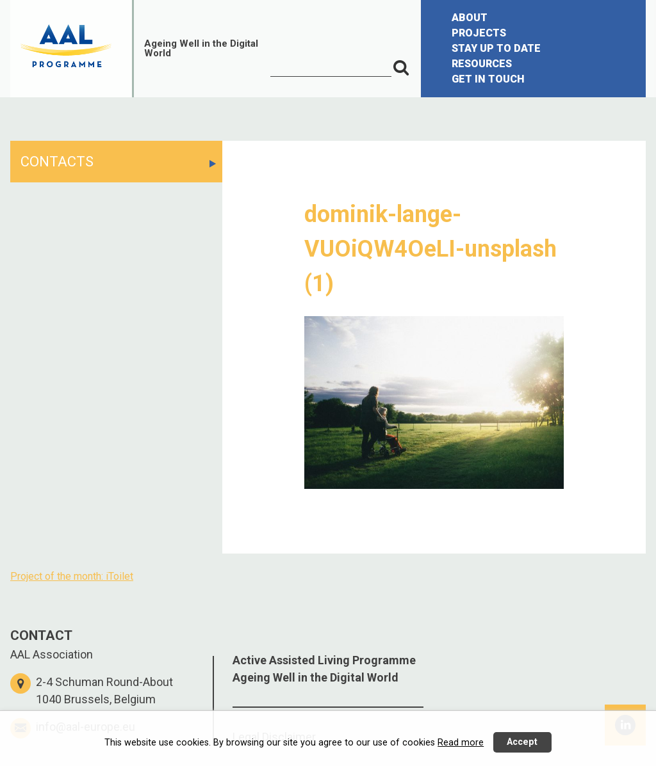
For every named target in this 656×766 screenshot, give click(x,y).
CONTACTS (57, 162)
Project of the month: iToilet (71, 576)
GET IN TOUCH (488, 79)
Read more (461, 742)
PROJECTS (479, 33)
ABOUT (470, 18)
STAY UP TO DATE (496, 48)
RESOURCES (482, 64)
